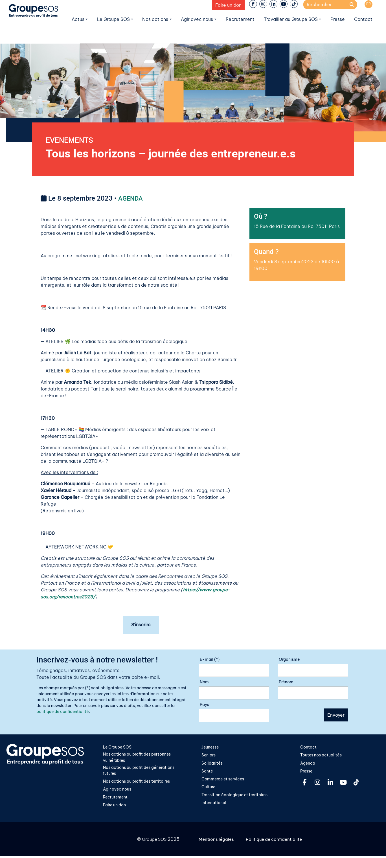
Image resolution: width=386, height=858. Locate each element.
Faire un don (228, 5)
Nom (204, 682)
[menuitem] (368, 4)
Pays (204, 705)
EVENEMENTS (71, 140)
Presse (337, 19)
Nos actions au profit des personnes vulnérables (137, 758)
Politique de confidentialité (276, 841)
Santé (207, 771)
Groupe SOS (153, 841)
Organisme (289, 659)
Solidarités (212, 764)
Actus (78, 19)
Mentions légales (217, 841)
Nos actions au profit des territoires (136, 782)
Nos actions (155, 19)
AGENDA (131, 199)
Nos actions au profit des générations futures (138, 771)
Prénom (286, 682)
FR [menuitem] (368, 3)
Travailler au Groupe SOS (291, 19)
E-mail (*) (210, 659)
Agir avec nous (197, 19)
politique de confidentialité (62, 712)
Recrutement (240, 19)
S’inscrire (141, 625)
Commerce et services (222, 780)
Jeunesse (210, 747)
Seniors (208, 755)
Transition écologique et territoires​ (234, 796)
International (213, 804)
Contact (363, 19)
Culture (208, 788)
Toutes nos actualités (321, 755)
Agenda (307, 764)
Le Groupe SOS (113, 19)
